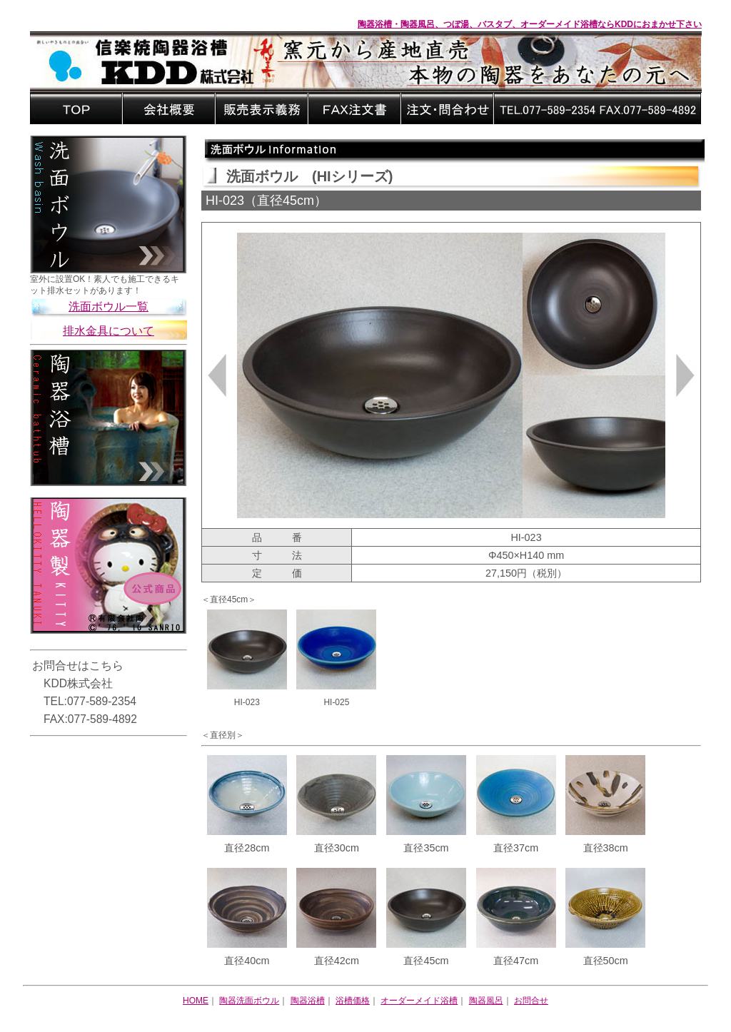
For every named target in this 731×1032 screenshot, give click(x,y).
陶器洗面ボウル (249, 1001)
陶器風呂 (486, 1001)
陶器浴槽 (308, 1001)
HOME (195, 1001)
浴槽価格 (353, 1001)
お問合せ (531, 1001)
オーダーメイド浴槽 (419, 1001)
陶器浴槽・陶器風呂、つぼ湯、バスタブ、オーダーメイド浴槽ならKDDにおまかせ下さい (530, 24)
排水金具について (108, 331)
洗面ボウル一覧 (108, 306)
